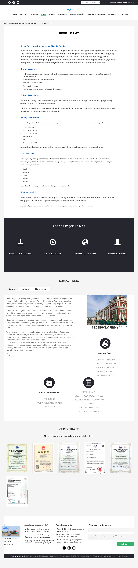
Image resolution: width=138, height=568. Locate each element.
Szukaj (102, 2)
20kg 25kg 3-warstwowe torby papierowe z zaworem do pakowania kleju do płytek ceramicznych (39, 542)
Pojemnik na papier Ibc (64, 525)
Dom (15, 14)
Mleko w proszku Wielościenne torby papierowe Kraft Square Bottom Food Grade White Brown (37, 530)
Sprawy (125, 14)
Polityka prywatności (18, 556)
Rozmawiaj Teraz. (116, 2)
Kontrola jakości (77, 14)
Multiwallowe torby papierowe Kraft (36, 525)
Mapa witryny (8, 544)
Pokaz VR (34, 14)
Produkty (24, 14)
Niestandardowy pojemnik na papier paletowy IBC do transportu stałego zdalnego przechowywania (69, 541)
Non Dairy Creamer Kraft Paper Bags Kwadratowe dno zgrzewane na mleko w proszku (38, 536)
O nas (43, 14)
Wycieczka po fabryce (58, 14)
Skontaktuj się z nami (96, 14)
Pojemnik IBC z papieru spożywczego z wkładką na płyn (70, 530)
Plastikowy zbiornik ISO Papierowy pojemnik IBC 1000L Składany (69, 535)
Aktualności (113, 14)
